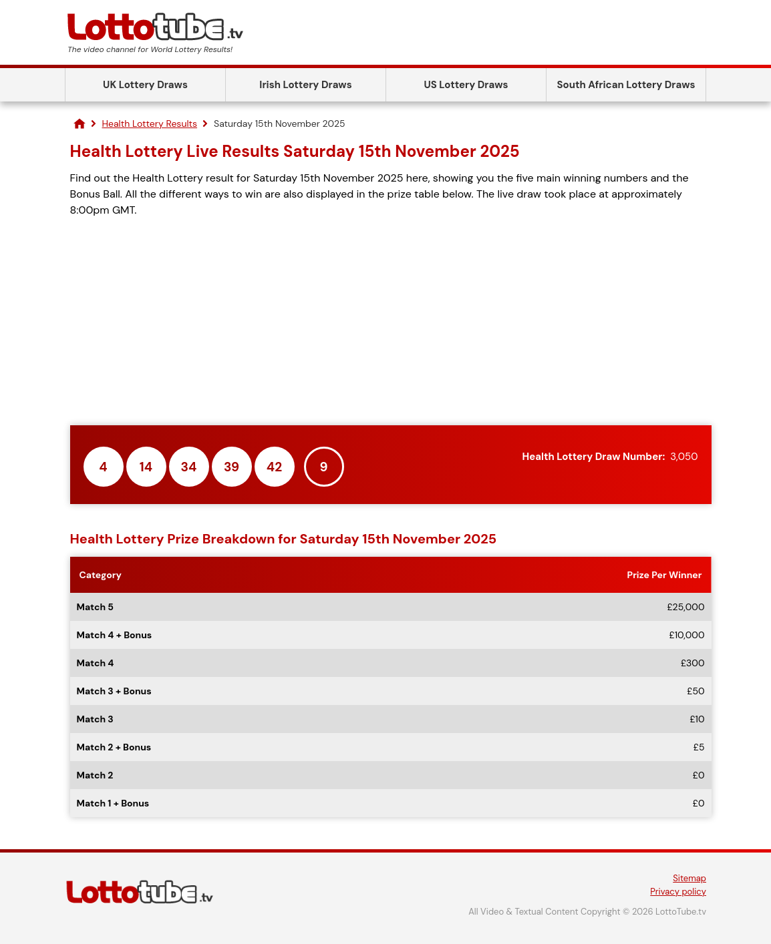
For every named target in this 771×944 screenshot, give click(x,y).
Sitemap (689, 878)
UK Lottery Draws (145, 84)
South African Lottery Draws (626, 84)
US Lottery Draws (466, 84)
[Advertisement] (391, 321)
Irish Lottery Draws (305, 84)
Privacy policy (678, 891)
